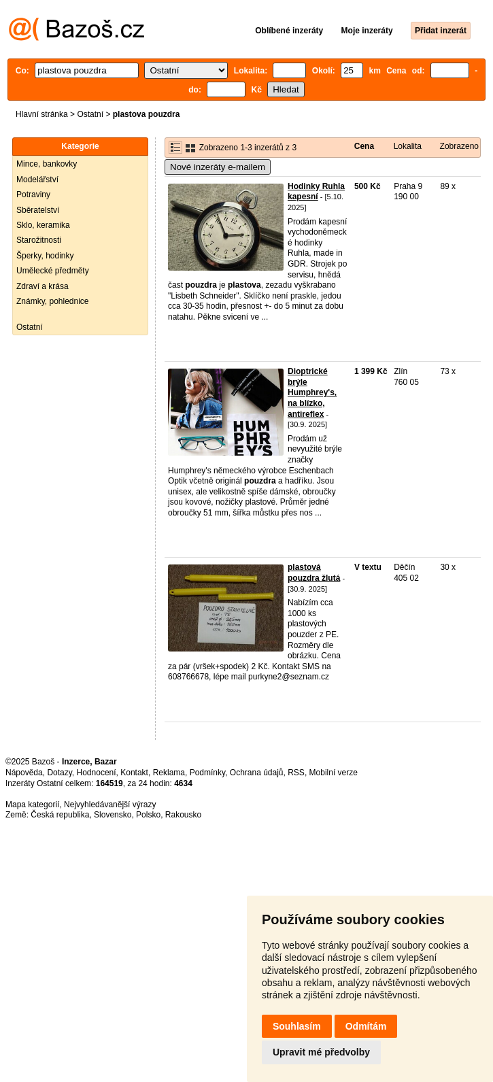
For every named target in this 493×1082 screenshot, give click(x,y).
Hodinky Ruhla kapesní (316, 192)
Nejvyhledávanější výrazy (110, 804)
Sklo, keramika (43, 225)
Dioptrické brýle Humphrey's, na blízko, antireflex (312, 392)
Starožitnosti (38, 240)
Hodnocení (96, 772)
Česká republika (60, 814)
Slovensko (112, 814)
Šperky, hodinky (45, 255)
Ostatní (90, 114)
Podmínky (207, 772)
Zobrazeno (459, 146)
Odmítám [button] (366, 1026)
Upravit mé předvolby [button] (321, 1052)
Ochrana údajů (257, 772)
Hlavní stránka (42, 114)
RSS (296, 772)
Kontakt (134, 772)
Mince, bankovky (46, 164)
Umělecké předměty (52, 270)
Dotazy (59, 772)
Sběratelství (37, 210)
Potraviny (33, 194)
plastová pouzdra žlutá (314, 572)
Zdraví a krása (42, 286)
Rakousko (183, 814)
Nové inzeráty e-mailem (217, 167)
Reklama (169, 772)
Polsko (148, 814)
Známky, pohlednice (52, 301)
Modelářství (37, 179)
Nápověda (24, 772)
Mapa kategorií (32, 804)
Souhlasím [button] (297, 1026)
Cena (364, 146)
